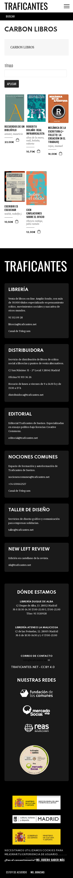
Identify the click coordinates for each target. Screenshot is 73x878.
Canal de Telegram (19, 331)
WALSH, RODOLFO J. (13, 213)
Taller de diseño (29, 510)
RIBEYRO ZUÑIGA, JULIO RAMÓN (34, 223)
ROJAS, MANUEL (55, 146)
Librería (18, 289)
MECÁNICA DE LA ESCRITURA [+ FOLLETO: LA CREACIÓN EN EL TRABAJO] (57, 135)
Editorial (20, 414)
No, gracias (37, 872)
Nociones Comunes (33, 457)
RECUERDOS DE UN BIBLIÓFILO (14, 128)
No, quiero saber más (50, 860)
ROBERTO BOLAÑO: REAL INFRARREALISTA (35, 130)
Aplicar (11, 84)
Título (8, 66)
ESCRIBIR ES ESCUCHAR (11, 208)
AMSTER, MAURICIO (13, 133)
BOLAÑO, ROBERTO (33, 142)
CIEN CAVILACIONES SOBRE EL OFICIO (35, 213)
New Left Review (29, 549)
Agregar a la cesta (17, 140)
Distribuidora (25, 350)
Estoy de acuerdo (16, 872)
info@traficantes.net (36, 660)
